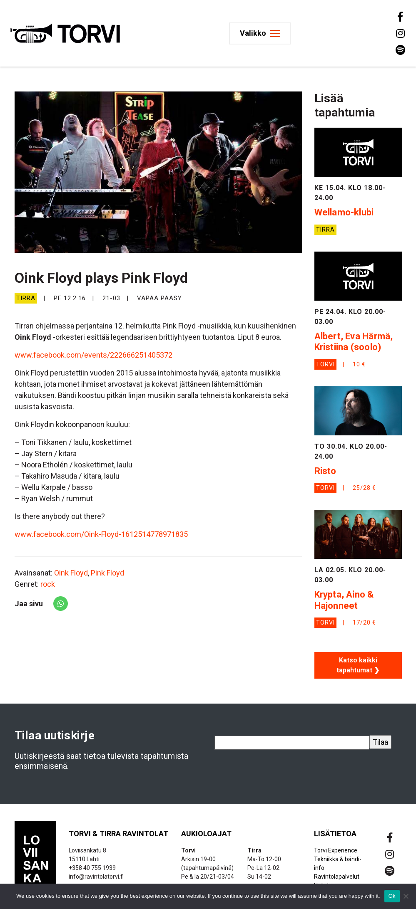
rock (47, 584)
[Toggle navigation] (261, 33)
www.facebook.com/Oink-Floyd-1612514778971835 (101, 534)
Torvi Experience (335, 850)
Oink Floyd (71, 572)
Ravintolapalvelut (336, 876)
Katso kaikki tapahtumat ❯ (357, 665)
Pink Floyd (107, 572)
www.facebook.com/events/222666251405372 (93, 355)
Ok (392, 896)
